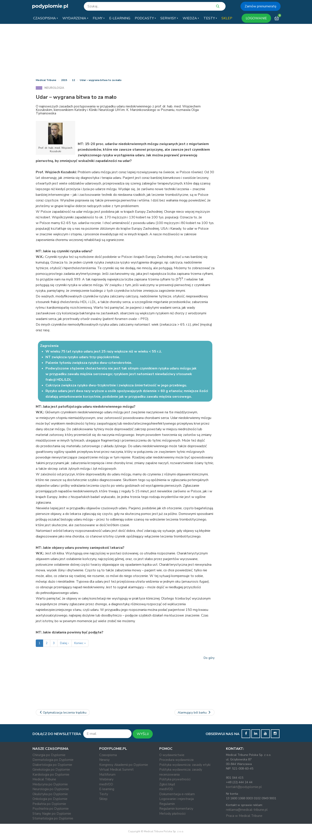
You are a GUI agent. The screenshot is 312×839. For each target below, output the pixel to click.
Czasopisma (108, 755)
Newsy (104, 760)
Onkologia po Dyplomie (49, 799)
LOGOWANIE (256, 18)
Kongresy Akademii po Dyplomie (123, 765)
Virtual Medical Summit (116, 769)
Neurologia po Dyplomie (50, 789)
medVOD (106, 784)
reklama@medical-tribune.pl (247, 810)
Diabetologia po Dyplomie (52, 765)
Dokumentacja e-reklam (177, 794)
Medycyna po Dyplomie (50, 784)
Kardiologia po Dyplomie (50, 774)
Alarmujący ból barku (194, 712)
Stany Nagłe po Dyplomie (51, 813)
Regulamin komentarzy (176, 808)
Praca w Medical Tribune (244, 816)
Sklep (103, 799)
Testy (103, 794)
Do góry (209, 657)
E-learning (106, 789)
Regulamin (167, 804)
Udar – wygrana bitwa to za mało (101, 80)
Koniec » (80, 643)
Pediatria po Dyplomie (49, 804)
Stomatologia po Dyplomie (52, 818)
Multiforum (107, 774)
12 (73, 80)
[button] (45, 18)
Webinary (106, 779)
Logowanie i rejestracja (176, 799)
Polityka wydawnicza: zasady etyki (184, 765)
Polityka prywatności (174, 779)
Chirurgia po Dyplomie (48, 755)
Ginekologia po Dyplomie (51, 769)
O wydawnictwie (171, 755)
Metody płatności (172, 813)
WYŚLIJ (143, 734)
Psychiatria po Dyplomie (50, 808)
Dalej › (64, 643)
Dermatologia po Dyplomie (52, 760)
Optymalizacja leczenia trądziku (62, 712)
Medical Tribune (46, 80)
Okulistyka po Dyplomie (50, 794)
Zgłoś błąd (167, 784)
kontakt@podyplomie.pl (244, 787)
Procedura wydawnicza (176, 760)
